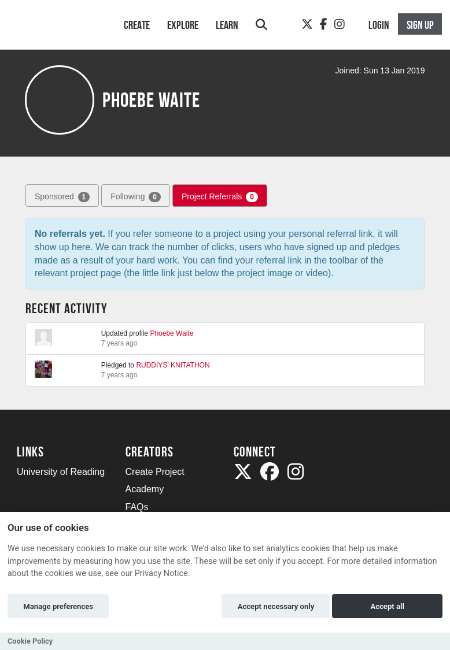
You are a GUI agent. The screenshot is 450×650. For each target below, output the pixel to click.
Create (137, 24)
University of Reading (61, 472)
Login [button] (378, 24)
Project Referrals (220, 197)
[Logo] (55, 30)
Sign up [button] (420, 24)
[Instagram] (339, 24)
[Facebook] (323, 24)
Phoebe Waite (171, 333)
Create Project (155, 472)
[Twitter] (307, 24)
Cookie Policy (30, 641)
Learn (227, 24)
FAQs (137, 507)
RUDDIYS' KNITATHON (172, 365)
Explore (182, 24)
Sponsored (62, 197)
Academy (145, 489)
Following (135, 197)
